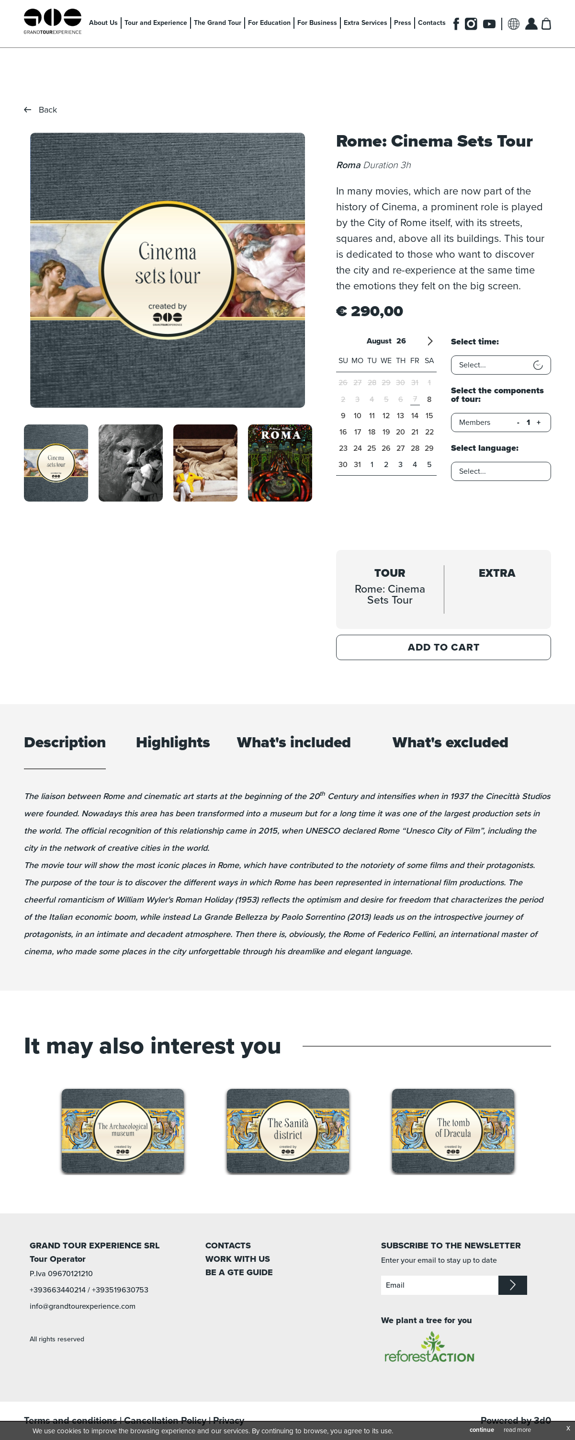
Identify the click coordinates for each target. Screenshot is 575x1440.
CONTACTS (228, 1245)
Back (48, 109)
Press (402, 23)
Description (65, 743)
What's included (294, 743)
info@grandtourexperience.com (82, 1306)
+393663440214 (58, 1290)
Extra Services (365, 23)
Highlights (173, 743)
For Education (269, 23)
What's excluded (450, 743)
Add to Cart (444, 647)
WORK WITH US (237, 1259)
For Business (317, 23)
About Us (103, 23)
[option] (167, 270)
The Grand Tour (217, 23)
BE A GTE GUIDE (239, 1272)
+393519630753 (120, 1290)
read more (517, 1430)
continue (482, 1430)
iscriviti (512, 1285)
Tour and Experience (155, 23)
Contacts (432, 23)
